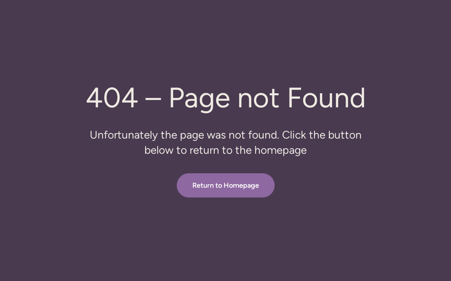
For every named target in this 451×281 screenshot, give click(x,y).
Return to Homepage (225, 185)
